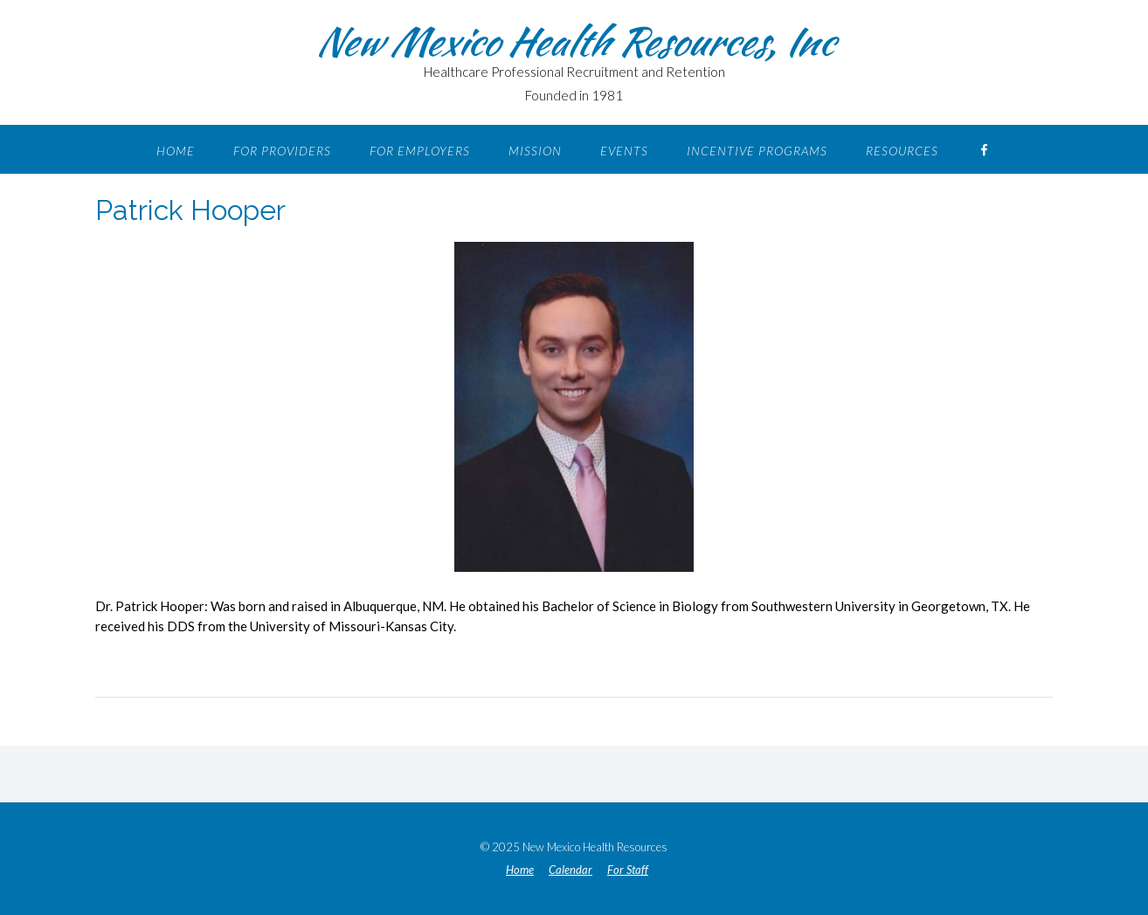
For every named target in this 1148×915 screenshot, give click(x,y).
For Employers (420, 150)
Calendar (570, 870)
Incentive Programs (757, 150)
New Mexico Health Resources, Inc (574, 41)
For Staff (627, 870)
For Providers (282, 150)
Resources (902, 150)
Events (624, 150)
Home (175, 150)
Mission (535, 150)
